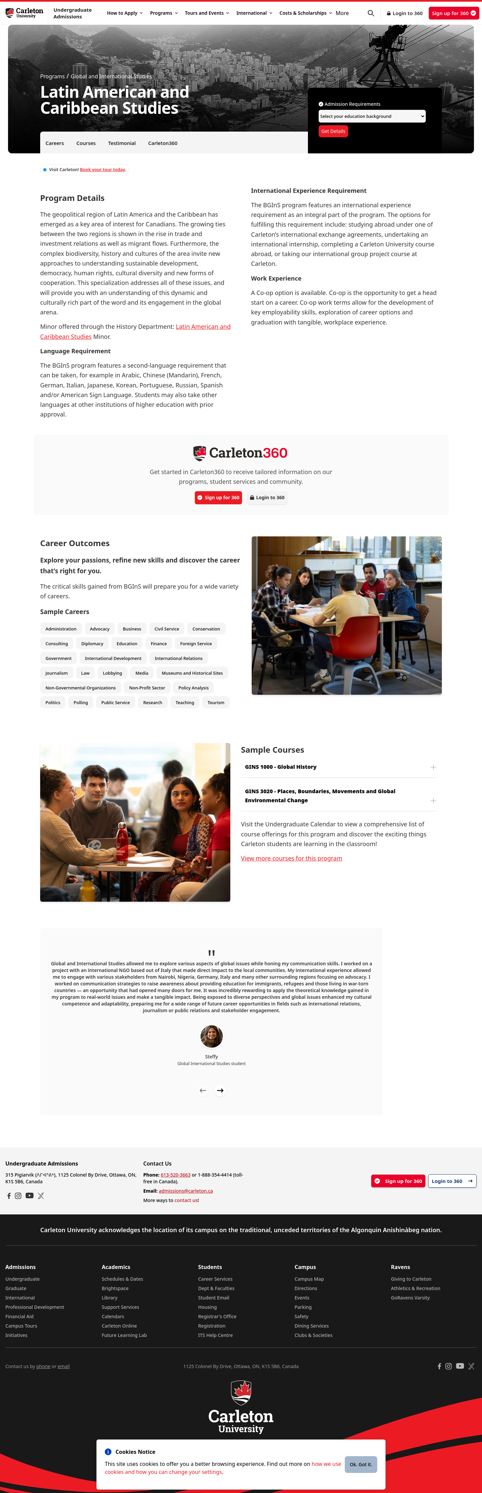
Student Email (213, 1297)
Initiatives (16, 1335)
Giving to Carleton (411, 1279)
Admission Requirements (350, 104)
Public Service (115, 702)
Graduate (15, 1288)
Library (109, 1297)
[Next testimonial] (220, 1091)
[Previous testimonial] (203, 1091)
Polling (81, 702)
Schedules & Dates (122, 1279)
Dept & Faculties (216, 1288)
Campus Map (309, 1279)
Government (59, 658)
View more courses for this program (291, 858)
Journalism (57, 673)
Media (142, 673)
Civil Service (167, 629)
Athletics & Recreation (415, 1288)
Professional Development (34, 1307)
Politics (53, 702)
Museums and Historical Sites (192, 673)
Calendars (113, 1316)
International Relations (179, 658)
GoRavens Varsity (410, 1297)
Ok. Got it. (361, 1464)
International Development (113, 658)
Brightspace (115, 1288)
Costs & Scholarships (305, 13)
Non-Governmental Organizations (81, 688)
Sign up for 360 (454, 13)
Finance (159, 644)
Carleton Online (119, 1326)
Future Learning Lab (124, 1335)
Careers (55, 143)
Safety (302, 1316)
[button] (374, 13)
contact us (185, 1200)
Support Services (120, 1307)
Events (302, 1297)
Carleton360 (162, 143)
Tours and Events (207, 13)
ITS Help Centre (215, 1335)
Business (132, 629)
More (342, 13)
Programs (163, 13)
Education (127, 644)
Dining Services (312, 1326)
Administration (61, 629)
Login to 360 (408, 13)
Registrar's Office (217, 1316)
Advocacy (99, 629)
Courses (86, 143)
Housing (207, 1307)
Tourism (216, 702)
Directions (306, 1288)
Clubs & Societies (313, 1335)
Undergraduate (22, 1279)
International (254, 13)
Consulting (57, 644)
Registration (212, 1326)
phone (43, 1366)
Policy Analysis (193, 688)
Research (152, 702)
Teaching (185, 702)
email (64, 1366)
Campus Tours (21, 1326)
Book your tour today (102, 169)
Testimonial (122, 143)
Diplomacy (92, 644)
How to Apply (125, 13)
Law (85, 673)
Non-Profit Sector (147, 688)
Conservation (206, 629)
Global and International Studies (111, 76)
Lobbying (112, 673)
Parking (303, 1307)
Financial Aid (19, 1316)
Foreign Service (196, 644)
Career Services (215, 1279)
